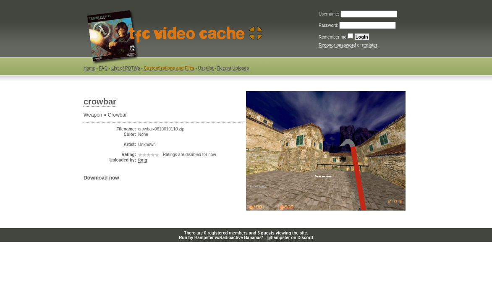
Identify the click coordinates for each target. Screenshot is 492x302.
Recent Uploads (233, 68)
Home (89, 68)
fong (142, 160)
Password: (329, 25)
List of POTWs (125, 68)
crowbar (100, 101)
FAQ (103, 68)
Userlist (206, 68)
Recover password (337, 45)
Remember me (332, 37)
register (369, 45)
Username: (329, 14)
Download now (101, 178)
